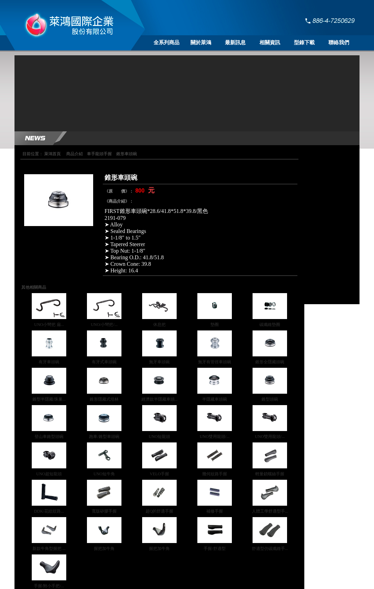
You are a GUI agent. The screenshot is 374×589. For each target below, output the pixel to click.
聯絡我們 (338, 42)
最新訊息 (235, 42)
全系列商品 (166, 42)
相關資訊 (269, 42)
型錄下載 (304, 42)
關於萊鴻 (200, 42)
